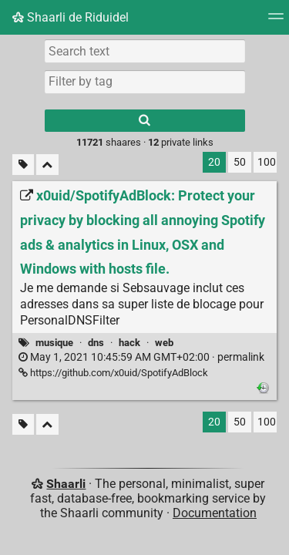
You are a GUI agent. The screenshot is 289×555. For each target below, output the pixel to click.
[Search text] (145, 50)
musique (54, 342)
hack (129, 342)
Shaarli (66, 483)
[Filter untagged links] (23, 164)
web (164, 342)
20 (214, 162)
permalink (141, 357)
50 (240, 162)
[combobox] (145, 81)
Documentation (215, 513)
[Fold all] (47, 164)
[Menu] (276, 21)
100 (266, 162)
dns (96, 342)
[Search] (145, 120)
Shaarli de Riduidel (70, 17)
